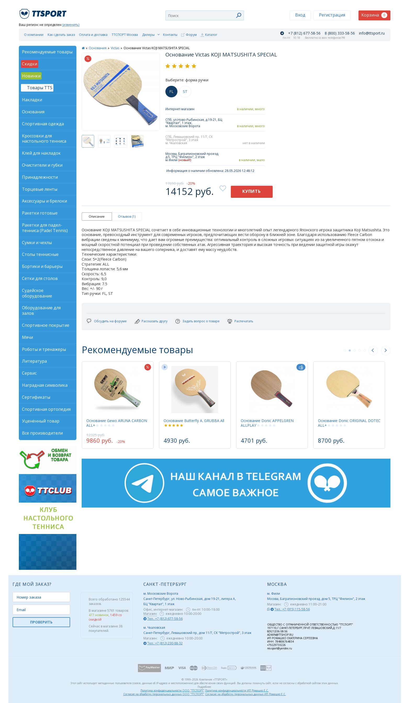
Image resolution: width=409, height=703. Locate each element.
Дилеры (148, 34)
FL (171, 91)
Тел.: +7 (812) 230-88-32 (165, 643)
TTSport (44, 11)
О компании (33, 34)
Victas (115, 48)
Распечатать (243, 321)
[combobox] (204, 15)
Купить (251, 191)
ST (185, 91)
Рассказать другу (154, 321)
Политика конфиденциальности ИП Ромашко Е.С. (237, 690)
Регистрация (332, 15)
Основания (98, 48)
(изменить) (70, 25)
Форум (191, 34)
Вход (300, 15)
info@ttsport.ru (372, 33)
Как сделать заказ (61, 34)
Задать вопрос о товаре (201, 321)
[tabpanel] (118, 405)
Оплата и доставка (93, 34)
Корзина (374, 15)
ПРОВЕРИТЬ (41, 622)
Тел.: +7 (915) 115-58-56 (292, 609)
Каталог (211, 34)
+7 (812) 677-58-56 (304, 33)
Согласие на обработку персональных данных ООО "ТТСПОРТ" (163, 694)
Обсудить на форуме (110, 321)
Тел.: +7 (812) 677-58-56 (165, 618)
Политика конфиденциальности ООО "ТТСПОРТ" (172, 690)
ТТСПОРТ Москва (125, 34)
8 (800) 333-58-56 (340, 33)
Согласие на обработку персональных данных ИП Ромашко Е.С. (245, 694)
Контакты (170, 34)
